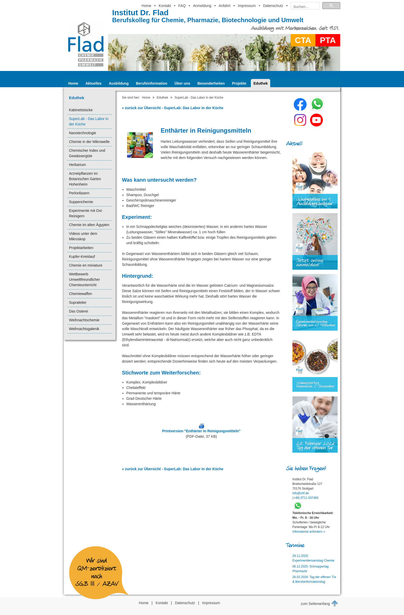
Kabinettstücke (81, 110)
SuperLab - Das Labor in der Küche (88, 121)
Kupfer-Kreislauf (82, 256)
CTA (303, 40)
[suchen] (303, 6)
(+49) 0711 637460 (305, 498)
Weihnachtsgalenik (84, 329)
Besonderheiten (211, 83)
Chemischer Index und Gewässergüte (87, 153)
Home (146, 6)
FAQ (182, 6)
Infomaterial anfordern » (308, 531)
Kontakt (165, 6)
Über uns (182, 83)
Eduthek (260, 83)
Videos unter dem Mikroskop (83, 236)
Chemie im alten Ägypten (89, 225)
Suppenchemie (81, 202)
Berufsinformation (151, 83)
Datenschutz (273, 6)
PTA (328, 40)
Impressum (247, 6)
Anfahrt (224, 6)
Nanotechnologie (82, 133)
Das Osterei (78, 311)
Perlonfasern (79, 193)
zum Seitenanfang (319, 603)
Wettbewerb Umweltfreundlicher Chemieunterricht (84, 279)
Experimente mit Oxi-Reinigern (86, 213)
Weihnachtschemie (84, 320)
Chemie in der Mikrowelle (89, 142)
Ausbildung (119, 83)
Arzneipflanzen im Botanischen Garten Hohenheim (85, 178)
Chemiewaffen (80, 294)
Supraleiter (78, 302)
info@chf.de (300, 493)
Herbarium (77, 165)
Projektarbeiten (81, 248)
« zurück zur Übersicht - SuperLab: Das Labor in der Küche (172, 108)
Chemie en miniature (85, 265)
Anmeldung (202, 6)
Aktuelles (94, 83)
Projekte (239, 83)
